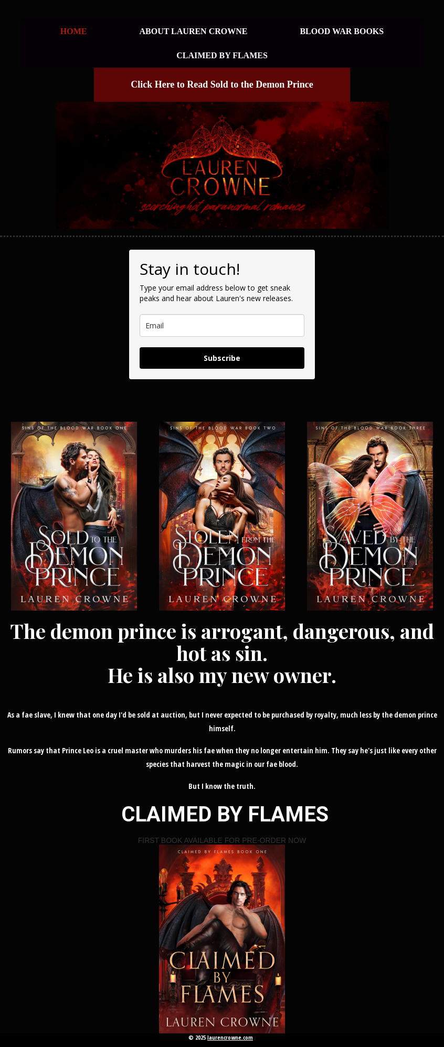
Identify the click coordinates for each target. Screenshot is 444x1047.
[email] (222, 325)
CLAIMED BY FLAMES (222, 55)
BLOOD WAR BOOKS (342, 31)
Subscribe (222, 358)
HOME (73, 31)
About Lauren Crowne (193, 31)
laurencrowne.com (230, 1037)
